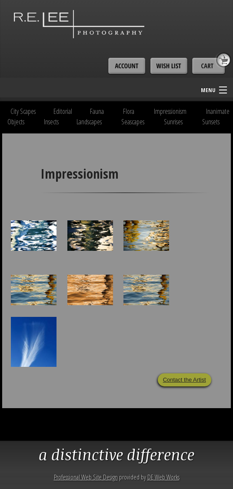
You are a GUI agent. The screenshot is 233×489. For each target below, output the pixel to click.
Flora (128, 111)
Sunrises (173, 121)
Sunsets (211, 121)
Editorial (62, 111)
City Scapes (23, 111)
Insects (51, 121)
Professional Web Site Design (86, 476)
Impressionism (170, 111)
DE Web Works (163, 476)
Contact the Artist (184, 379)
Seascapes (132, 121)
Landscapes (89, 121)
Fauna (97, 111)
